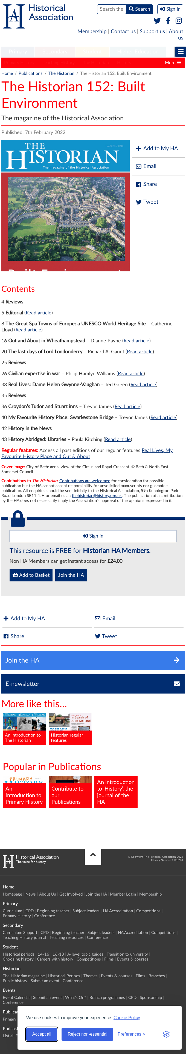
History (124, 63)
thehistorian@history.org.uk (97, 496)
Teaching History (59, 63)
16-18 (58, 954)
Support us (152, 31)
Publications (30, 73)
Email (145, 166)
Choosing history (18, 959)
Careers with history (55, 959)
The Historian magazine (24, 976)
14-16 (43, 954)
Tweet (146, 202)
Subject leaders (86, 911)
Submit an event (45, 981)
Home (7, 73)
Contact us (123, 31)
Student (92, 52)
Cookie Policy (127, 1017)
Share (146, 184)
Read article (38, 313)
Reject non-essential (87, 1034)
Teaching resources (67, 938)
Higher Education (138, 52)
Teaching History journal (24, 938)
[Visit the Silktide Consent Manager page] (166, 1034)
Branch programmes (107, 998)
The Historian (96, 63)
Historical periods (18, 954)
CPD (29, 911)
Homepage (12, 894)
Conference (44, 916)
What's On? (75, 998)
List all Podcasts (17, 1036)
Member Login (123, 894)
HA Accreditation (118, 911)
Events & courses (133, 959)
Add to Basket (31, 575)
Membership (92, 31)
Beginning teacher (53, 911)
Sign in (93, 536)
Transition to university (127, 954)
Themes (90, 976)
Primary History (19, 63)
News (30, 894)
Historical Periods (64, 976)
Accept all (41, 1034)
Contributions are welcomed (84, 481)
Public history (15, 981)
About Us (47, 894)
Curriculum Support (20, 933)
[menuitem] (18, 52)
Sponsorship (151, 998)
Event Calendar (16, 998)
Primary (18, 52)
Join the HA (71, 575)
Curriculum (12, 911)
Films (109, 959)
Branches (157, 976)
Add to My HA (156, 149)
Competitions (148, 911)
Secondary (55, 52)
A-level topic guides (85, 954)
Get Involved (71, 894)
